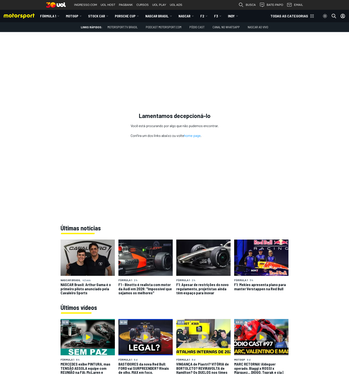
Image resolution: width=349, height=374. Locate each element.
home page (192, 135)
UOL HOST (108, 4)
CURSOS (142, 4)
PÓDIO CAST (197, 27)
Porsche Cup (125, 16)
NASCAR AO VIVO (258, 27)
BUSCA (247, 5)
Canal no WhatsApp (226, 27)
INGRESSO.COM (85, 4)
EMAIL (295, 5)
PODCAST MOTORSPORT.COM (163, 27)
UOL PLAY (159, 4)
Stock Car (96, 16)
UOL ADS (176, 4)
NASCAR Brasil (157, 16)
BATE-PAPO (271, 5)
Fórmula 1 (48, 16)
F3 (216, 16)
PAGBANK (126, 4)
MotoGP (72, 16)
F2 (202, 16)
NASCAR (185, 16)
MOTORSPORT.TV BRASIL (123, 27)
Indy (231, 16)
